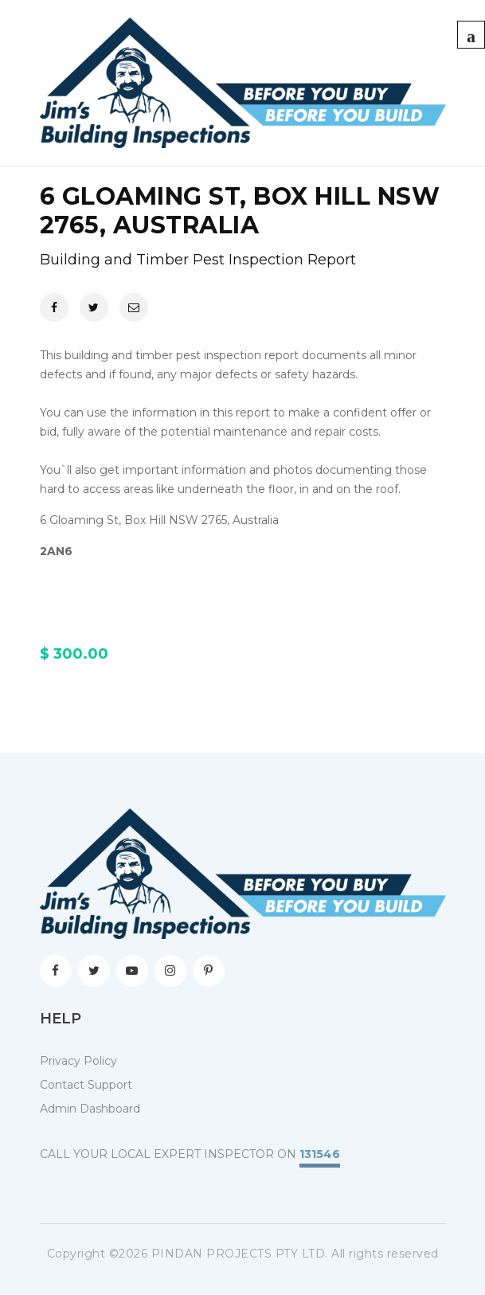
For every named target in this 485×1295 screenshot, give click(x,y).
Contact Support (86, 1085)
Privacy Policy (78, 1061)
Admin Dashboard (90, 1108)
